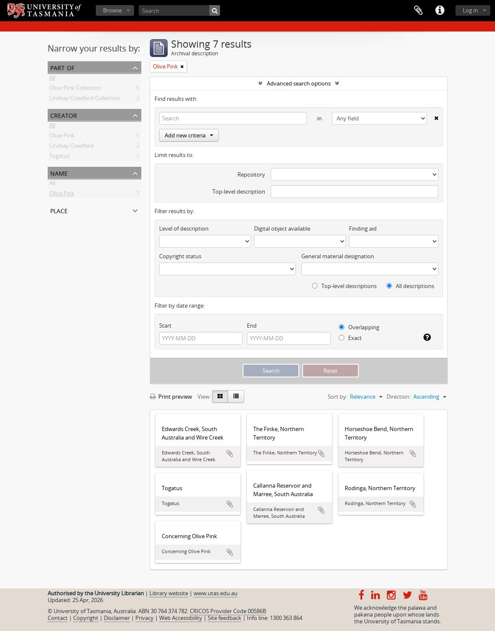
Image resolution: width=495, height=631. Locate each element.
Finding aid (363, 228)
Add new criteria (189, 135)
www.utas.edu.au (215, 593)
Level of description (184, 228)
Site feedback (224, 618)
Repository (251, 174)
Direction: (398, 396)
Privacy (144, 618)
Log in (470, 10)
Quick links (439, 10)
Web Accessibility (180, 618)
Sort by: (337, 396)
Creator (63, 114)
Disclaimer (117, 618)
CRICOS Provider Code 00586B (228, 611)
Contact (58, 618)
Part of (62, 67)
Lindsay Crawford (71, 147)
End (252, 325)
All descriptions (410, 286)
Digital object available (282, 228)
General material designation (337, 256)
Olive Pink (61, 137)
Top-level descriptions (344, 286)
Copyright (85, 618)
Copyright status (180, 256)
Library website (168, 593)
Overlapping (359, 327)
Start (165, 325)
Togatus (59, 157)
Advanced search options (299, 83)
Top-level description (238, 191)
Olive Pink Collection (75, 89)
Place (59, 210)
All (52, 79)
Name (59, 172)
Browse (112, 10)
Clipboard (418, 10)
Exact (350, 338)
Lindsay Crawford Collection (84, 99)
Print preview (171, 396)
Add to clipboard (230, 453)
